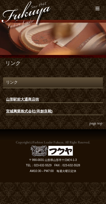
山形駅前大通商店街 (22, 99)
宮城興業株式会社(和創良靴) (29, 111)
